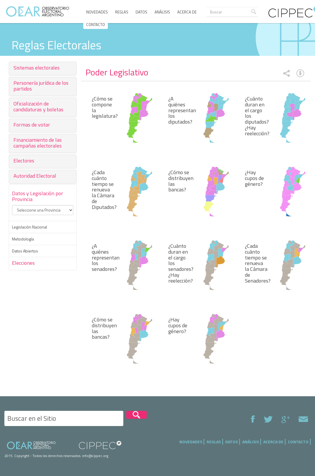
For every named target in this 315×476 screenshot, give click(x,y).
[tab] (42, 68)
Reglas (121, 12)
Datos (141, 12)
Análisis (162, 12)
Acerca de (187, 12)
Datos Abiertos (25, 251)
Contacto (95, 24)
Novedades (97, 12)
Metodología (23, 239)
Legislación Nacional (29, 227)
